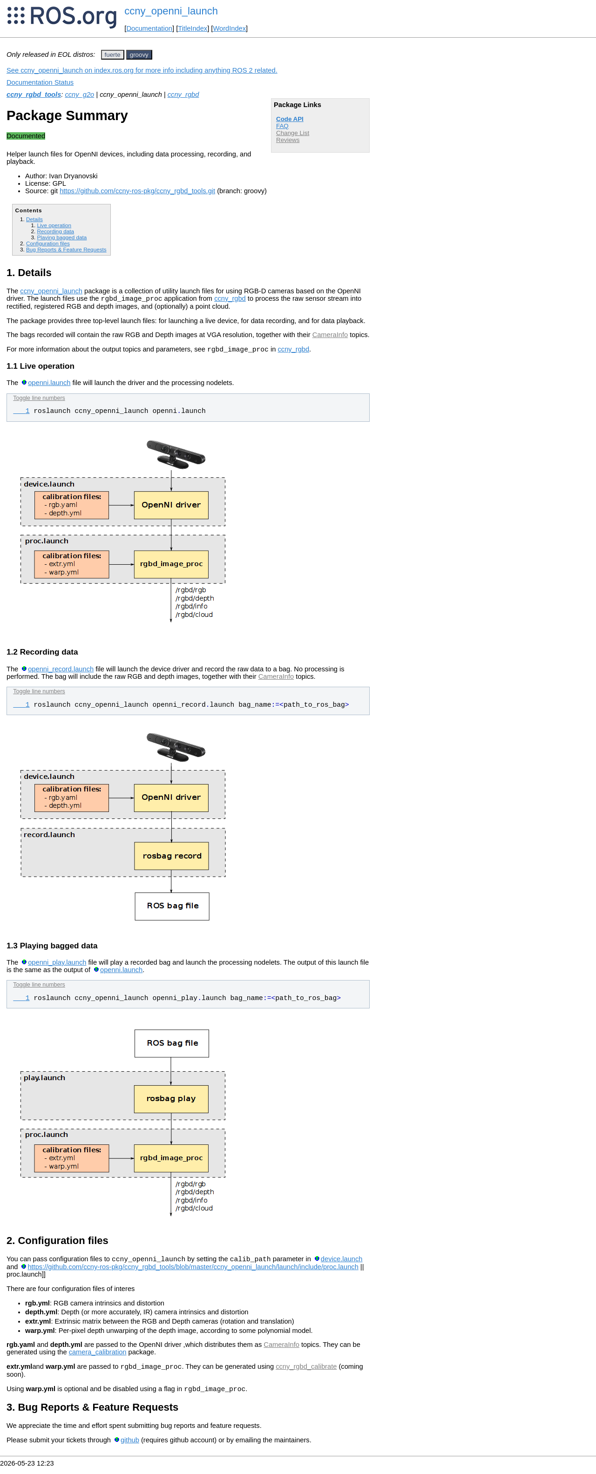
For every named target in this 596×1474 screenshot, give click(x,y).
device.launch (342, 1263)
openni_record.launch (61, 672)
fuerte (113, 54)
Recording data (55, 231)
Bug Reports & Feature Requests (66, 249)
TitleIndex (192, 28)
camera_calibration (98, 1356)
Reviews (287, 139)
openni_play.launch (57, 965)
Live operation (54, 225)
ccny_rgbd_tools (34, 94)
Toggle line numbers (39, 401)
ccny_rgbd (183, 94)
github (130, 1447)
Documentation (149, 28)
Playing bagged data (62, 237)
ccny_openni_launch (171, 11)
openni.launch (49, 385)
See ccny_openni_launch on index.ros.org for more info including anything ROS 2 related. (142, 70)
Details (34, 219)
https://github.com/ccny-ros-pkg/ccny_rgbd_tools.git (137, 191)
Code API (290, 118)
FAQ (282, 125)
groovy (139, 54)
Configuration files (48, 243)
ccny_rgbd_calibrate (306, 1372)
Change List (292, 132)
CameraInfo (330, 336)
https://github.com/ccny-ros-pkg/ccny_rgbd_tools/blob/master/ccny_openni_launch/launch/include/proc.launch (192, 1271)
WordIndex (229, 28)
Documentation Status (40, 82)
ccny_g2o (79, 94)
